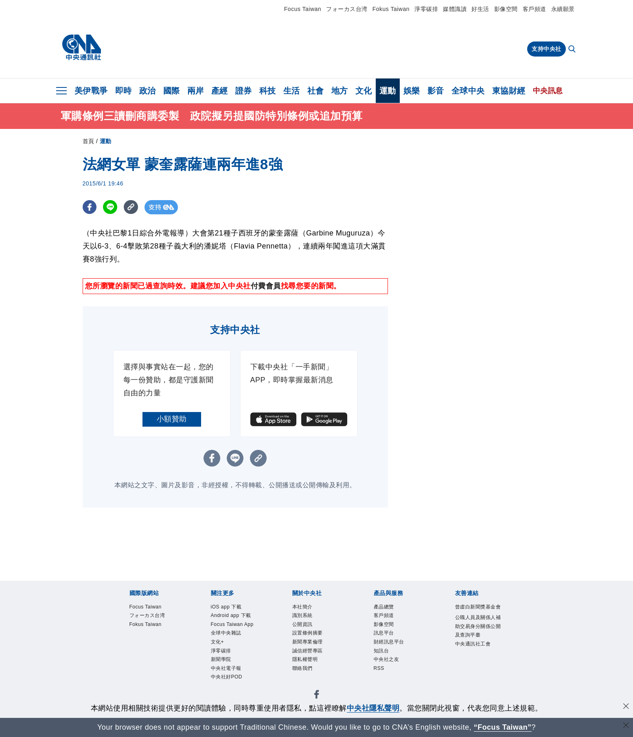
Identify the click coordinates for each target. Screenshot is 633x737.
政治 (147, 90)
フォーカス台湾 (347, 9)
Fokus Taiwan (391, 9)
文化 (363, 90)
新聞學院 (226, 695)
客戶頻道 (534, 9)
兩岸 (195, 90)
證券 (243, 90)
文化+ (220, 673)
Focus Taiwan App (234, 646)
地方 (339, 90)
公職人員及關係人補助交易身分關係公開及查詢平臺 (477, 646)
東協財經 (509, 90)
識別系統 (307, 619)
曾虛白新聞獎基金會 (477, 613)
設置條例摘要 (314, 641)
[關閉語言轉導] (626, 726)
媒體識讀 (455, 9)
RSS (381, 684)
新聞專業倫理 (314, 652)
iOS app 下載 (233, 608)
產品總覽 (389, 608)
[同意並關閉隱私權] (626, 707)
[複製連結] (131, 207)
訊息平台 (389, 641)
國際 (171, 90)
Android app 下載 (231, 624)
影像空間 (506, 9)
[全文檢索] (572, 49)
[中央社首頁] (81, 47)
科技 (267, 90)
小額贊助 (172, 419)
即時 (123, 90)
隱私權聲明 (311, 673)
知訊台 (385, 663)
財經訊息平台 (396, 652)
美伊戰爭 (91, 90)
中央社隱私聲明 (373, 708)
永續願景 (563, 9)
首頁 (88, 141)
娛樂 (411, 90)
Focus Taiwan (302, 9)
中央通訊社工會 (477, 679)
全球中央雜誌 (233, 663)
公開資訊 (307, 630)
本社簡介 (307, 608)
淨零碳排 (426, 9)
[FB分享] (90, 207)
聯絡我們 (307, 684)
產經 (219, 90)
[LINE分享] (110, 207)
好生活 (480, 9)
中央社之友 (393, 673)
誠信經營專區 (314, 663)
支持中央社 (546, 49)
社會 (315, 90)
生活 (291, 90)
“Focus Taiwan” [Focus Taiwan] (502, 727)
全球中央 (468, 90)
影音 (435, 90)
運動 (387, 90)
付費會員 (266, 286)
